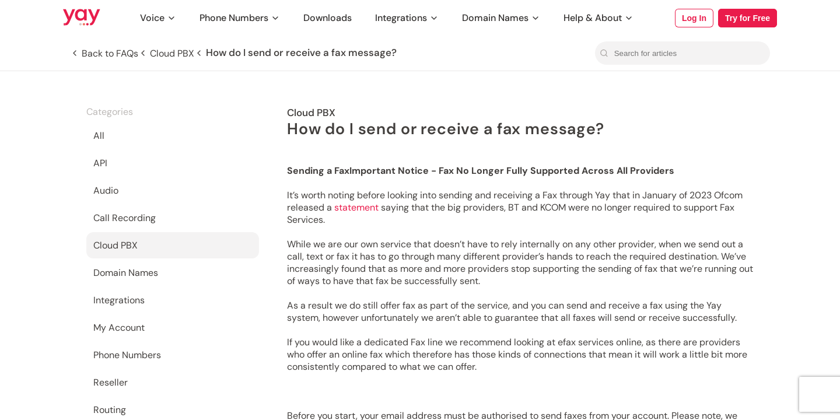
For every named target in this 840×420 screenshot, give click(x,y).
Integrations (407, 18)
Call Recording (124, 218)
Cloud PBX (115, 245)
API (100, 163)
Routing (109, 410)
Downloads (327, 18)
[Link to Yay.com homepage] (81, 18)
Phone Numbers (240, 18)
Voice (158, 18)
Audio (105, 190)
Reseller (110, 382)
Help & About (599, 18)
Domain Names (501, 18)
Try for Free (747, 18)
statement (357, 207)
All (98, 136)
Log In (694, 18)
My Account (119, 327)
